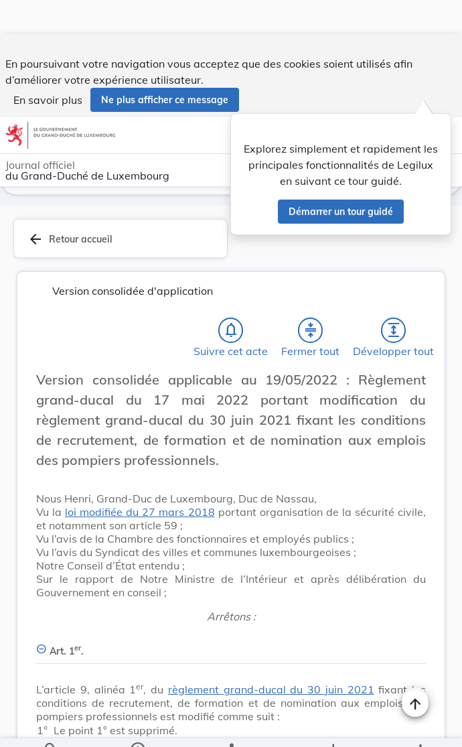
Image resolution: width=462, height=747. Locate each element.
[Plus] (420, 725)
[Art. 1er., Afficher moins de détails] (231, 646)
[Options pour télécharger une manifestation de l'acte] (333, 725)
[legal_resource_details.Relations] (231, 725)
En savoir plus (47, 65)
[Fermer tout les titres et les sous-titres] (310, 333)
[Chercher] (51, 725)
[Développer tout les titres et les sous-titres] (393, 333)
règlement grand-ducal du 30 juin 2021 (271, 692)
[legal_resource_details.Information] (137, 725)
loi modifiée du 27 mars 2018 (139, 514)
